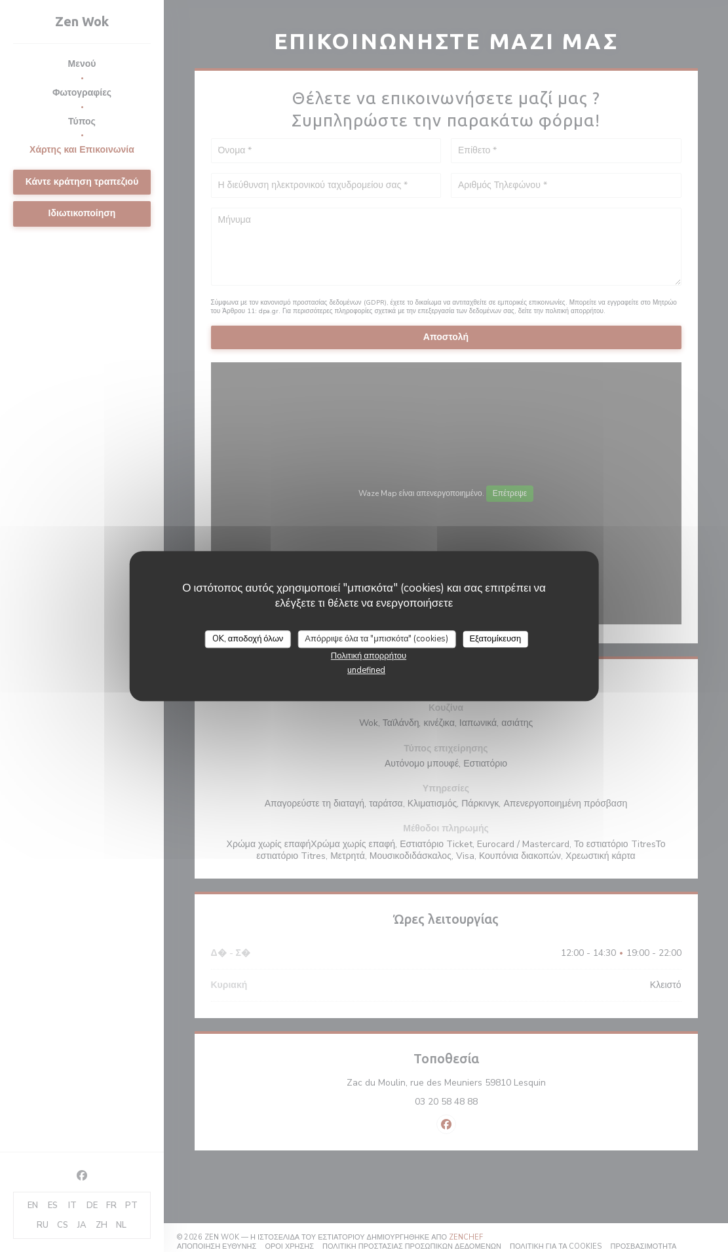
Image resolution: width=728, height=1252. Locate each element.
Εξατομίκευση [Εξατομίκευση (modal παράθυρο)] (495, 639)
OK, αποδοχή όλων (248, 639)
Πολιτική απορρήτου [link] (368, 656)
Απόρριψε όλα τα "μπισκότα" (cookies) (376, 639)
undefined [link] (366, 670)
